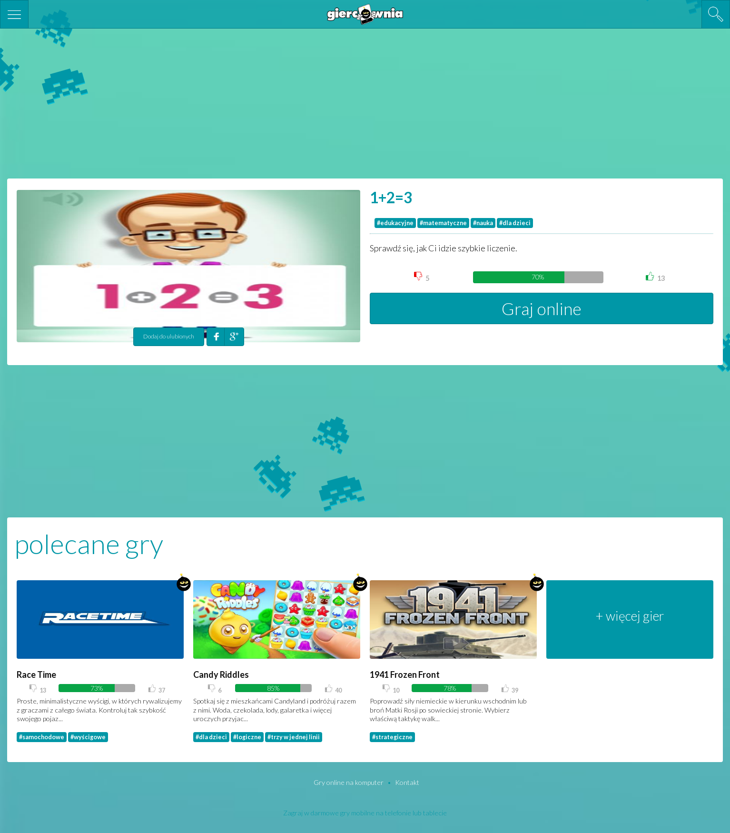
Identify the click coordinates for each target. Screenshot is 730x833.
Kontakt (407, 782)
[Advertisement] (365, 102)
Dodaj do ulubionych (168, 336)
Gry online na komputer (349, 782)
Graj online (542, 308)
